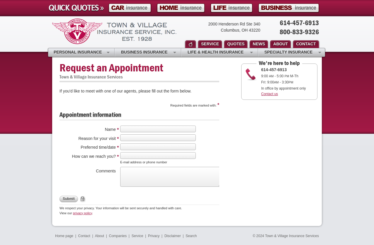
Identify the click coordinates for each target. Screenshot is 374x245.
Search (191, 236)
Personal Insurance (82, 52)
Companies (118, 236)
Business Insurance (148, 52)
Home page (64, 236)
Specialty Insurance (292, 52)
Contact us (269, 94)
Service (137, 236)
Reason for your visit (97, 138)
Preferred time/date (98, 147)
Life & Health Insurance (220, 52)
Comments (106, 171)
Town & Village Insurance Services (114, 31)
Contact (84, 236)
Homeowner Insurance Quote (181, 8)
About (99, 236)
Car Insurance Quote (130, 8)
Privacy (153, 236)
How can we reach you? (94, 156)
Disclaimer (172, 236)
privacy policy (82, 213)
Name (110, 129)
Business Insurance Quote (288, 8)
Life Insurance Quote (231, 8)
